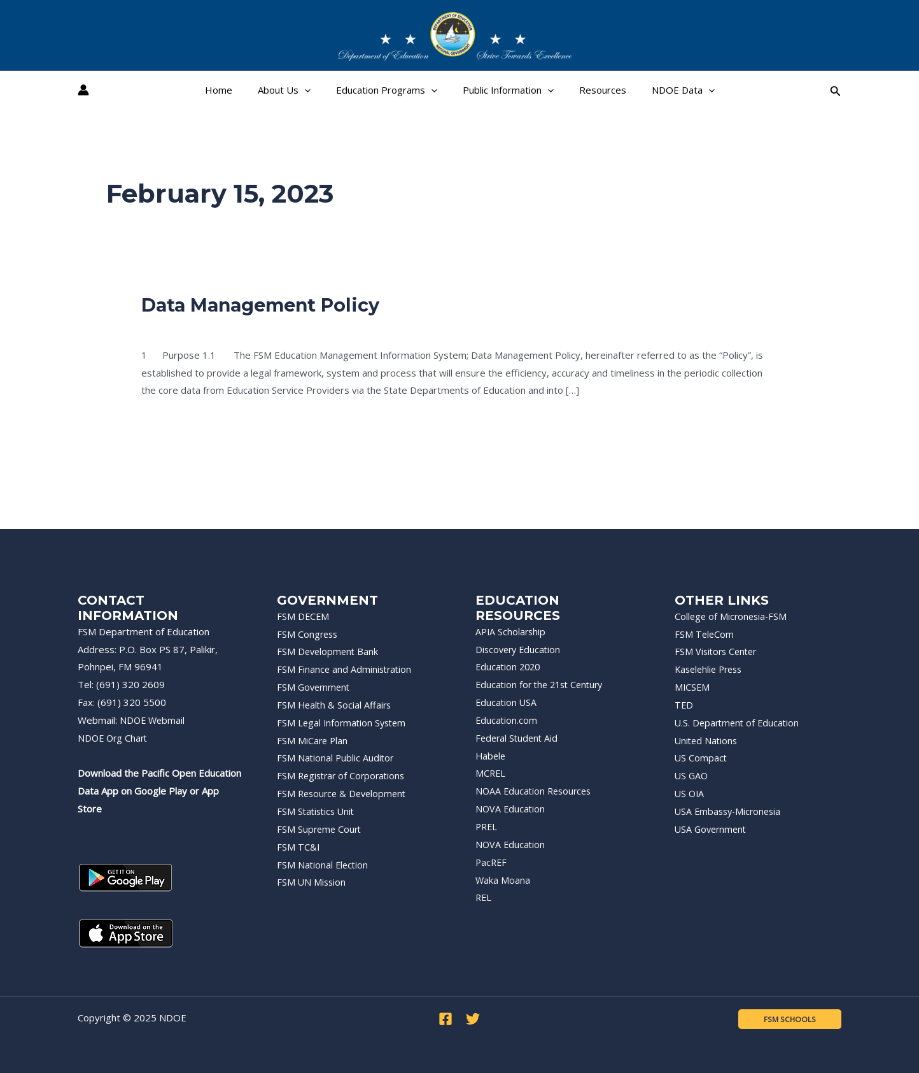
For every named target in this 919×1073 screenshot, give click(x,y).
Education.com (506, 720)
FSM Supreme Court (320, 829)
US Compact (701, 757)
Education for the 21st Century (542, 684)
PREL (487, 826)
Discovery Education (520, 649)
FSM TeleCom (705, 634)
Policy (154, 327)
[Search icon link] (835, 90)
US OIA (690, 793)
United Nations (707, 740)
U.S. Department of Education (739, 722)
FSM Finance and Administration (345, 669)
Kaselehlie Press (711, 669)
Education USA (506, 702)
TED (684, 704)
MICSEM (693, 687)
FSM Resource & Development (344, 793)
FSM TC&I (298, 846)
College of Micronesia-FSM (732, 616)
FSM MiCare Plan (313, 740)
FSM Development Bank (329, 651)
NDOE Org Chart (114, 737)
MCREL (491, 773)
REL (484, 897)
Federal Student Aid (518, 737)
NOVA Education (511, 808)
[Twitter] (473, 1019)
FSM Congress (308, 634)
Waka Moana (503, 880)
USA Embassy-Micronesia (730, 811)
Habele (491, 755)
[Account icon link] (83, 90)
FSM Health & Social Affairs (335, 704)
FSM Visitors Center (718, 651)
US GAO (692, 775)
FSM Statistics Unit (317, 811)
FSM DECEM (303, 616)
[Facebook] (445, 1019)
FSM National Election (323, 864)
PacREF (492, 862)
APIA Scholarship (511, 631)
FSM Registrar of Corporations (343, 775)
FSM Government (315, 687)
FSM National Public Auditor (336, 757)
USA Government (712, 829)
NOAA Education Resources (535, 790)
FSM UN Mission (312, 881)
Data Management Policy (266, 305)
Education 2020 (509, 666)
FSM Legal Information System (343, 722)
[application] (314, 90)
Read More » (169, 421)
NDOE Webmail (153, 720)
